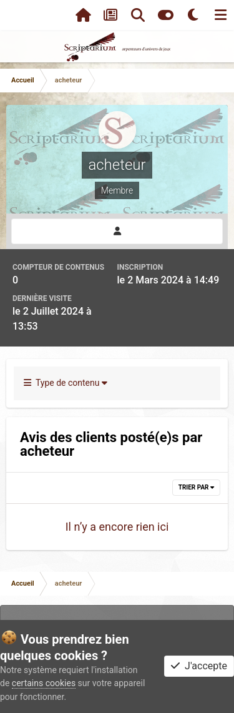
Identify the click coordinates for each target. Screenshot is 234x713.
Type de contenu (65, 383)
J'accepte (199, 666)
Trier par (196, 487)
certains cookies (44, 683)
